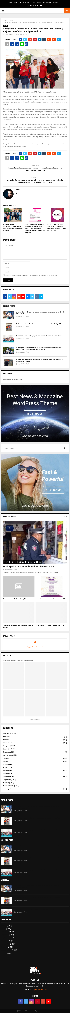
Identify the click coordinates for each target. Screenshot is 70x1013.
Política (5, 25)
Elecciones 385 (8, 752)
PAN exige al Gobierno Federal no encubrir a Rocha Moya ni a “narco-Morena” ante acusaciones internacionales (39, 348)
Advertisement (47, 2)
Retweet (34, 647)
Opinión (5, 761)
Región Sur (7, 779)
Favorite (41, 647)
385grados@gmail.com (39, 990)
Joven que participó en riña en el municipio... (50, 625)
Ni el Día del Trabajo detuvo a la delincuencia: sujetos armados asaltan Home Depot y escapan (40, 360)
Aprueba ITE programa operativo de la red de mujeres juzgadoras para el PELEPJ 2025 (56, 227)
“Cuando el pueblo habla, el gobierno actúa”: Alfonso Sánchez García (39, 336)
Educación (6, 749)
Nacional (6, 758)
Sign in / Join (24, 2)
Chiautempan (7, 743)
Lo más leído (7, 755)
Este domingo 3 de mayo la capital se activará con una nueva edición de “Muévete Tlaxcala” (40, 313)
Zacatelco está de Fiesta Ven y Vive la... (16, 599)
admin (6, 34)
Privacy (39, 2)
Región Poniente (8, 776)
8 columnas (7, 734)
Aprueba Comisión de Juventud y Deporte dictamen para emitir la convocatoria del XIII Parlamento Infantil (35, 181)
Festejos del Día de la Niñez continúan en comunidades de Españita (39, 324)
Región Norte (7, 770)
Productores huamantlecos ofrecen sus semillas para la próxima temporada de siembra (35, 169)
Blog (34, 2)
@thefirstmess (35, 719)
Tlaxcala (6, 783)
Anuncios (6, 737)
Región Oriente (8, 773)
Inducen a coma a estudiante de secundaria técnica (18, 626)
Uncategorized (8, 789)
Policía (5, 764)
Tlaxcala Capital (8, 786)
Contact (55, 2)
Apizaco (6, 740)
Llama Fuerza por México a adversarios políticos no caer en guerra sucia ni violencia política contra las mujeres (35, 228)
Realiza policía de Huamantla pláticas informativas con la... (30, 566)
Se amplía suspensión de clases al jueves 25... (51, 599)
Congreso (6, 746)
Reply (28, 647)
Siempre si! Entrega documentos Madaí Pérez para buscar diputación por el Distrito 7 (12, 227)
